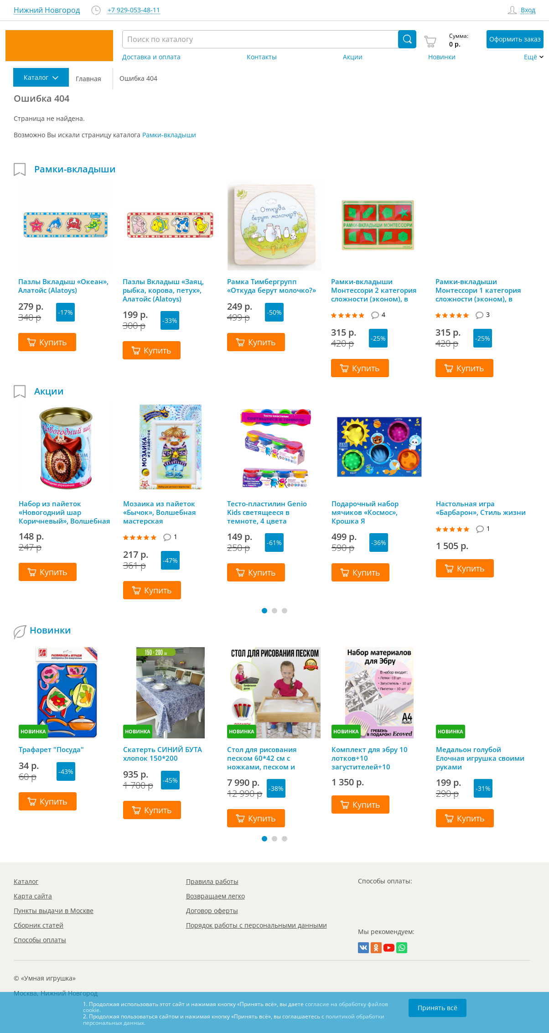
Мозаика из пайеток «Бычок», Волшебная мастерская (159, 512)
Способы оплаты (40, 939)
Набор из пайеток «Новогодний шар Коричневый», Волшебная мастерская (64, 512)
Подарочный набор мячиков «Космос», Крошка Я (365, 512)
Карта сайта (33, 896)
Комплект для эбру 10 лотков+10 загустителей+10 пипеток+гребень (369, 758)
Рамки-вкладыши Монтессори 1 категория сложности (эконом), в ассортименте (478, 290)
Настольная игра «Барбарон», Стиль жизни (481, 508)
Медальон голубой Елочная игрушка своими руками (480, 758)
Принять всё (437, 1007)
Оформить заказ (515, 39)
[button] (264, 610)
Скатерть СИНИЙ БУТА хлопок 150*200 (162, 754)
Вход (528, 10)
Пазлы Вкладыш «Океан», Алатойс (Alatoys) (63, 286)
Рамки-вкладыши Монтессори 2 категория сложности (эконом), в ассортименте (374, 290)
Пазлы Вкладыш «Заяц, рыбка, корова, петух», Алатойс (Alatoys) (163, 290)
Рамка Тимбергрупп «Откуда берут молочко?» (271, 286)
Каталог (26, 881)
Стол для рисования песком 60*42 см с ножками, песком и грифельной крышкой (265, 758)
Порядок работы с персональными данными (256, 925)
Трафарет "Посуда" (51, 749)
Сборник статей (38, 925)
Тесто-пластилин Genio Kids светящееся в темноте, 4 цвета (267, 512)
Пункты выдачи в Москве (53, 910)
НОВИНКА (33, 731)
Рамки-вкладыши (169, 134)
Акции (353, 57)
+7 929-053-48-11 (134, 10)
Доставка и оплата (151, 57)
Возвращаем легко (215, 896)
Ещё (530, 57)
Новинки (442, 57)
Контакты (262, 57)
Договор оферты (212, 910)
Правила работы (212, 881)
